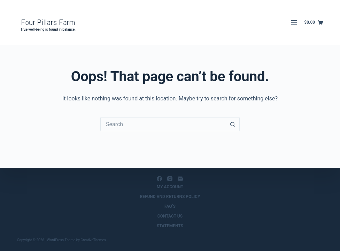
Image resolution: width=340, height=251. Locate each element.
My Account (170, 186)
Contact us (170, 216)
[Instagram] (169, 178)
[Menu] (294, 23)
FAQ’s (170, 206)
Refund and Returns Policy (170, 196)
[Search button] (233, 124)
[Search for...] (163, 124)
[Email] (180, 178)
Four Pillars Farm (48, 22)
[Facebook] (159, 178)
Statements (170, 225)
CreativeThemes (93, 240)
